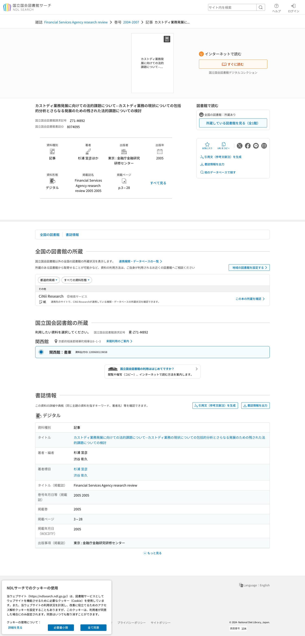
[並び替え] (49, 280)
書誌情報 (72, 234)
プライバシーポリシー (131, 623)
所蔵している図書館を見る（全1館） (233, 123)
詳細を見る (15, 627)
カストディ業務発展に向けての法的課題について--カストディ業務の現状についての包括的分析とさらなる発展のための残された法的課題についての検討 (169, 440)
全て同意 (93, 627)
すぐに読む (233, 64)
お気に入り (207, 146)
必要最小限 (61, 627)
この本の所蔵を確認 (251, 298)
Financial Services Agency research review (76, 22)
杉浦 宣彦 (81, 468)
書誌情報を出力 (212, 164)
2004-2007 (131, 22)
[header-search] (236, 7)
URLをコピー (223, 146)
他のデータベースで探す (218, 172)
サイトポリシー (161, 623)
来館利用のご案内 (120, 341)
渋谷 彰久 (81, 475)
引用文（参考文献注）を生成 (220, 157)
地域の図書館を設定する (251, 267)
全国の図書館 (49, 234)
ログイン (293, 7)
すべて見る (158, 182)
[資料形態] (76, 280)
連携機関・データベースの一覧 (141, 261)
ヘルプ (276, 7)
